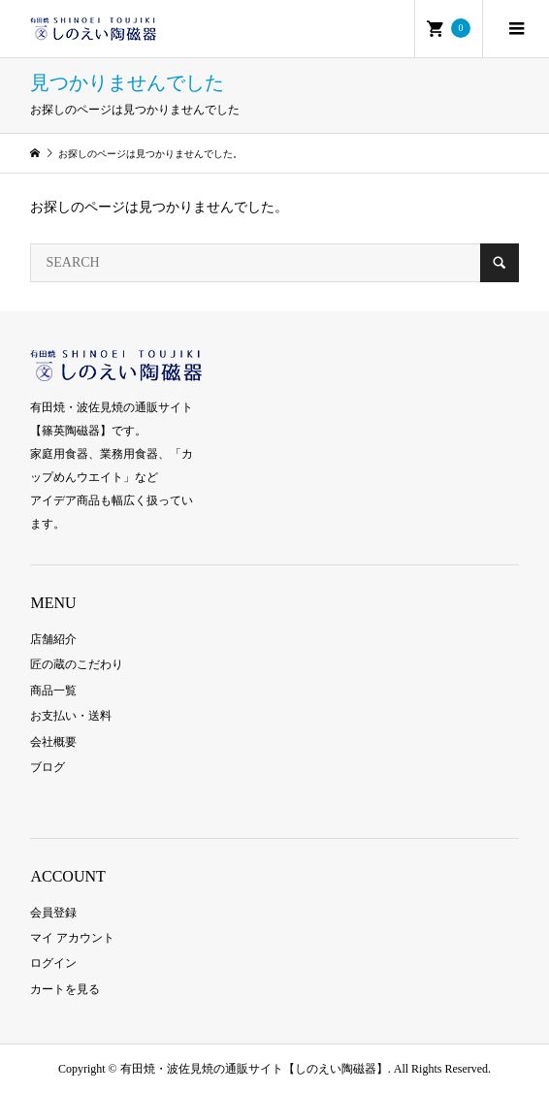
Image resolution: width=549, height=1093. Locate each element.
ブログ (47, 767)
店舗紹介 (53, 639)
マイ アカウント (72, 938)
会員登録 (53, 912)
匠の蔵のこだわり (76, 664)
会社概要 (53, 742)
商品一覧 (53, 690)
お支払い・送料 (71, 716)
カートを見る (65, 989)
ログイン (53, 963)
